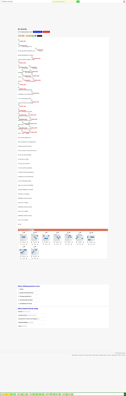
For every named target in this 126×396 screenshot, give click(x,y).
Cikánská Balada (23, 357)
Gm (90, 267)
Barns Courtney (26, 346)
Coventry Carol (22, 349)
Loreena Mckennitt (31, 349)
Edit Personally (38, 32)
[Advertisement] (63, 15)
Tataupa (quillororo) (25, 330)
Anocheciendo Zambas (26, 334)
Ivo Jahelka (30, 357)
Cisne (19, 360)
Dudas (21, 323)
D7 (68, 267)
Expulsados (24, 360)
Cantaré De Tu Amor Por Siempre (27, 353)
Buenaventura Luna (26, 32)
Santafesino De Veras (26, 338)
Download (46, 32)
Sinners (20, 346)
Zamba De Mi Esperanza (26, 327)
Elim (39, 353)
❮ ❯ (23, 35)
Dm (34, 267)
